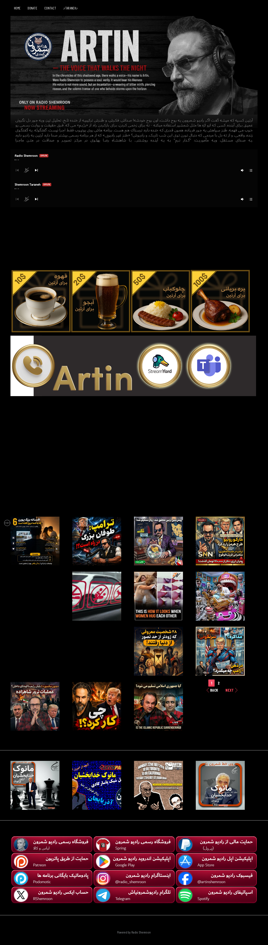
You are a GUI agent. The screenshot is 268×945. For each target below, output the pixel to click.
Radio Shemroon (141, 932)
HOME (17, 8)
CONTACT (50, 8)
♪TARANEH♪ (70, 8)
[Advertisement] (134, 236)
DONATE (32, 8)
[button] (36, 170)
